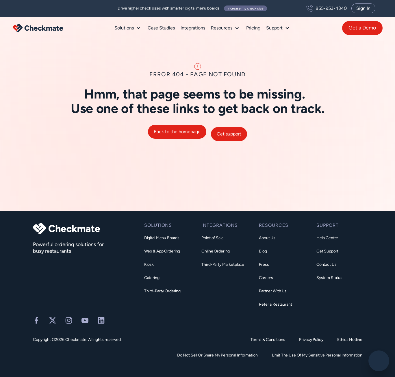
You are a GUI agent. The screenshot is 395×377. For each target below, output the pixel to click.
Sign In (363, 8)
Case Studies (161, 28)
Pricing (253, 28)
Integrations (193, 28)
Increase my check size (245, 8)
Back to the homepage (177, 134)
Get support (229, 136)
